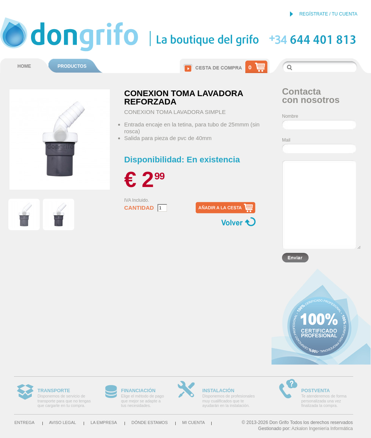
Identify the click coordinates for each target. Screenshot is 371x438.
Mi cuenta (193, 422)
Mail (286, 140)
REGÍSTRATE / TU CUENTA (328, 14)
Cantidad (139, 208)
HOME (24, 66)
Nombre (290, 116)
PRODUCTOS (72, 66)
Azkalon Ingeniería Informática (322, 428)
